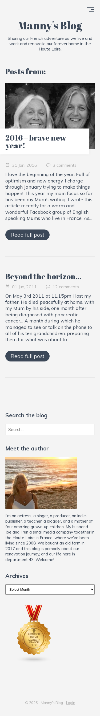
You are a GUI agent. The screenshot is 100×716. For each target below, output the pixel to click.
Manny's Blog (50, 25)
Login (70, 703)
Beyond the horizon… (43, 276)
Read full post (27, 234)
